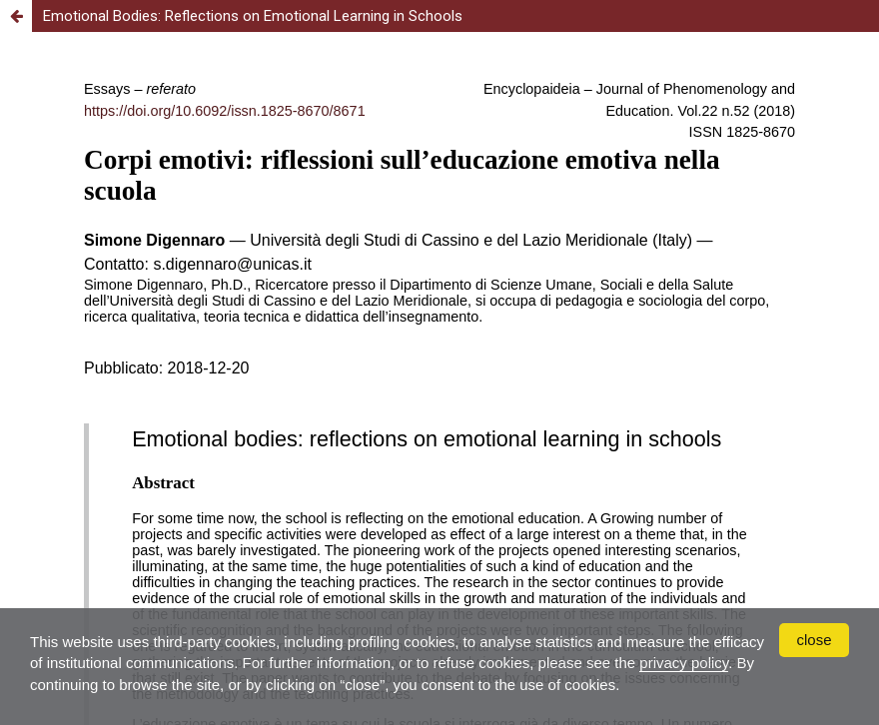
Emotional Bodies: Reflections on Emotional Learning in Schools (252, 16)
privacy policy (683, 662)
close (813, 639)
